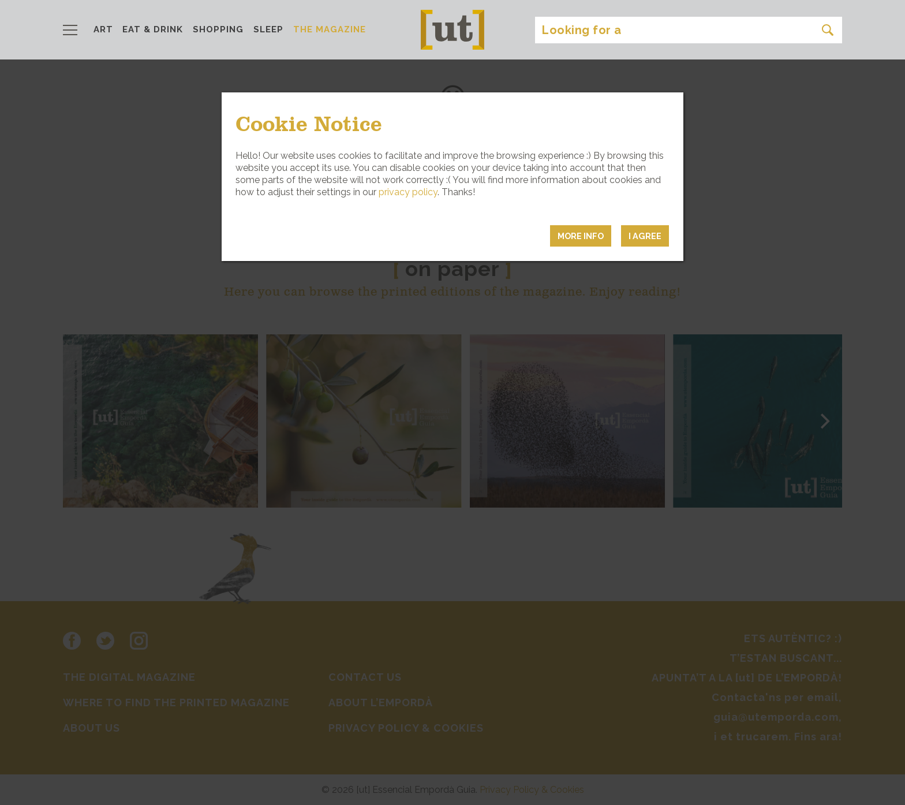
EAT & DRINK (152, 29)
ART (103, 29)
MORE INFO (581, 236)
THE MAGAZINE (329, 29)
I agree (645, 236)
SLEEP (268, 29)
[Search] (688, 30)
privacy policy (408, 192)
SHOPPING (218, 29)
